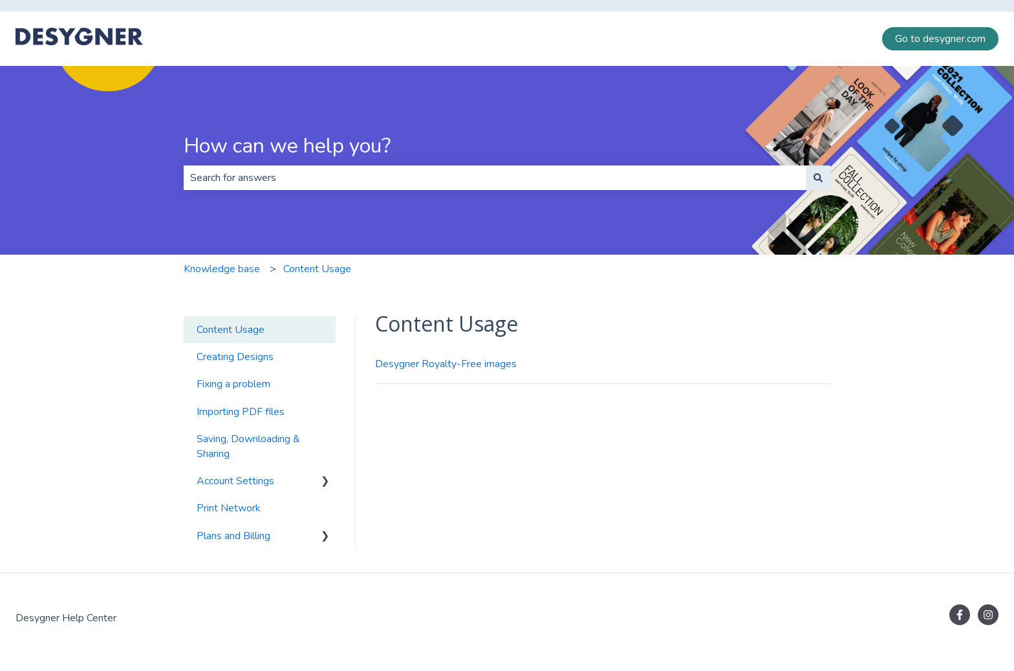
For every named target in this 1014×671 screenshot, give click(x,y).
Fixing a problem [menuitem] (233, 384)
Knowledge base (222, 269)
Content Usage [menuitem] (230, 330)
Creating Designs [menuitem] (235, 357)
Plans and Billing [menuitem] (233, 536)
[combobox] (495, 177)
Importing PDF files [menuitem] (241, 412)
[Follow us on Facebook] (959, 614)
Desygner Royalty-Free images (446, 364)
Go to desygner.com (940, 39)
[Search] (818, 177)
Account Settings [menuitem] (235, 481)
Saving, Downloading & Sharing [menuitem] (248, 446)
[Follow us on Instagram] (988, 614)
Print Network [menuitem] (229, 508)
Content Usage (317, 269)
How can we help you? (287, 146)
